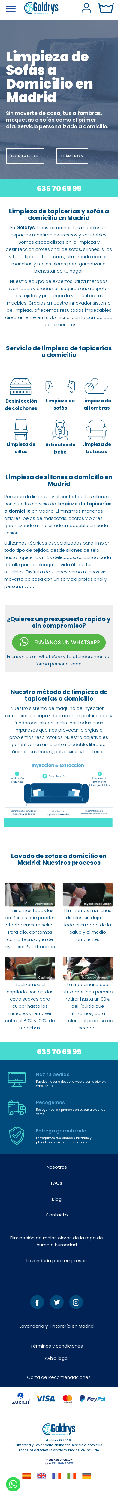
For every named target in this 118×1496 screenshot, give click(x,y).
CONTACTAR (25, 155)
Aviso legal (56, 1358)
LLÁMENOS (72, 155)
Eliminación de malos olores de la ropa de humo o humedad (56, 1241)
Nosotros (57, 1167)
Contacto (57, 1215)
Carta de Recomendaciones (59, 1377)
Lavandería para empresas (56, 1260)
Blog (57, 1199)
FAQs (56, 1183)
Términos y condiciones (56, 1346)
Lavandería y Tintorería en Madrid (57, 1326)
